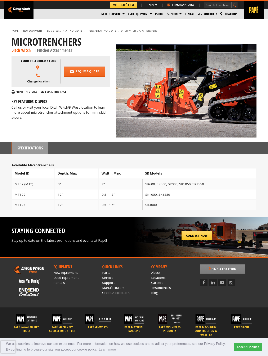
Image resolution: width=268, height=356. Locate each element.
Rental (189, 14)
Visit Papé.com (123, 5)
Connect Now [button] (197, 235)
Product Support (167, 14)
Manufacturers (113, 287)
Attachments (74, 30)
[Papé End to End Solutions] (29, 292)
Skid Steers (54, 30)
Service (107, 277)
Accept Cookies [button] (248, 347)
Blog (154, 292)
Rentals (59, 282)
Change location (38, 81)
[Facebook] (203, 282)
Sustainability (207, 14)
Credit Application (116, 292)
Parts (106, 272)
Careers (152, 5)
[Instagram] (231, 282)
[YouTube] (222, 282)
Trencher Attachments (101, 30)
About (155, 272)
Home (15, 30)
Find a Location (222, 269)
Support (108, 282)
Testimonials (161, 287)
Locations (228, 14)
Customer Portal (181, 5)
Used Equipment (138, 14)
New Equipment (111, 14)
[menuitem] (113, 14)
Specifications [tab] (30, 148)
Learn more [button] (107, 349)
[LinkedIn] (213, 282)
